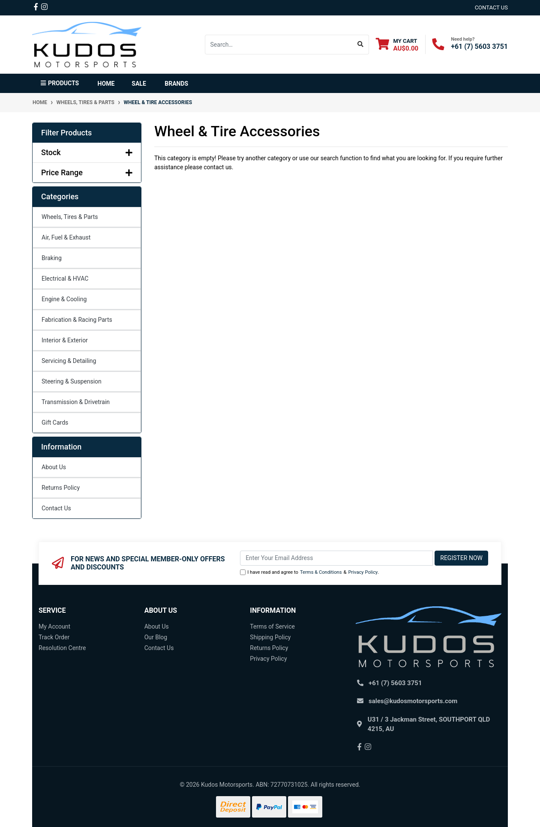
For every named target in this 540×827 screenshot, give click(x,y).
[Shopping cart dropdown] (397, 44)
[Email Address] (336, 558)
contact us (491, 7)
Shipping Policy (270, 637)
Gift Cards (55, 422)
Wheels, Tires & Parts (70, 216)
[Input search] (279, 44)
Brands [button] (176, 83)
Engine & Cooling (64, 299)
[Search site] (360, 44)
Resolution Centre (62, 647)
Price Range (86, 172)
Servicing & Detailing (69, 360)
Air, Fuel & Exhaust (66, 237)
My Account (54, 626)
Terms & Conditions (321, 572)
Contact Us (56, 508)
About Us (54, 467)
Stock (86, 152)
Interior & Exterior (65, 340)
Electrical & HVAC (65, 278)
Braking (52, 258)
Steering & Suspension (72, 381)
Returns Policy (61, 487)
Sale (139, 83)
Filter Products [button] (66, 132)
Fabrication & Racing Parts (77, 319)
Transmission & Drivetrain (76, 402)
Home (106, 83)
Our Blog (156, 637)
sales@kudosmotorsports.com (413, 701)
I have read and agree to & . (309, 572)
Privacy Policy (363, 572)
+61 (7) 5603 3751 (479, 46)
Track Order (54, 637)
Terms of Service (272, 626)
